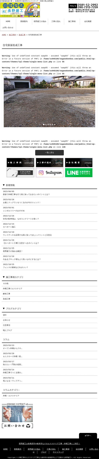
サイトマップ (58, 451)
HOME (8, 21)
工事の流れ (55, 21)
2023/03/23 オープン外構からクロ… (12, 346)
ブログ (43, 451)
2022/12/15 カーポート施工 (9, 225)
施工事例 (72, 21)
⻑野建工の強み (34, 448)
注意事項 (6, 324)
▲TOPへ (88, 434)
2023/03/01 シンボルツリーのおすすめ (14, 208)
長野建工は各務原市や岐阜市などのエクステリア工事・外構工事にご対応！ (49, 443)
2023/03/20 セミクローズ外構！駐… (12, 354)
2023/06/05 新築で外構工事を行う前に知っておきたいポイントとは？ (26, 192)
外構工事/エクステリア (12, 288)
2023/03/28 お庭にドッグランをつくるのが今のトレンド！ (22, 200)
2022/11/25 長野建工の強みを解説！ (13, 249)
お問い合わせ (8, 27)
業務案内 (24, 21)
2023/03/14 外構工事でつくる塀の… (12, 370)
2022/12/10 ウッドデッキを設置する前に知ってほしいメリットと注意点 (27, 233)
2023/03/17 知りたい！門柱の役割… (12, 362)
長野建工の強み (40, 21)
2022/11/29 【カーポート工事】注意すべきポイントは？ (21, 241)
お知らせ (6, 319)
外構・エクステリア (11, 395)
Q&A (4, 314)
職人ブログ (7, 329)
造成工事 (22, 35)
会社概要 (88, 21)
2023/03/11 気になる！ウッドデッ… (12, 378)
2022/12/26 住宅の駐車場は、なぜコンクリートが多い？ (21, 216)
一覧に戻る (49, 152)
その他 (5, 283)
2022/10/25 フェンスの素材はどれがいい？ (15, 265)
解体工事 (6, 293)
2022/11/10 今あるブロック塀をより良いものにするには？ (22, 257)
